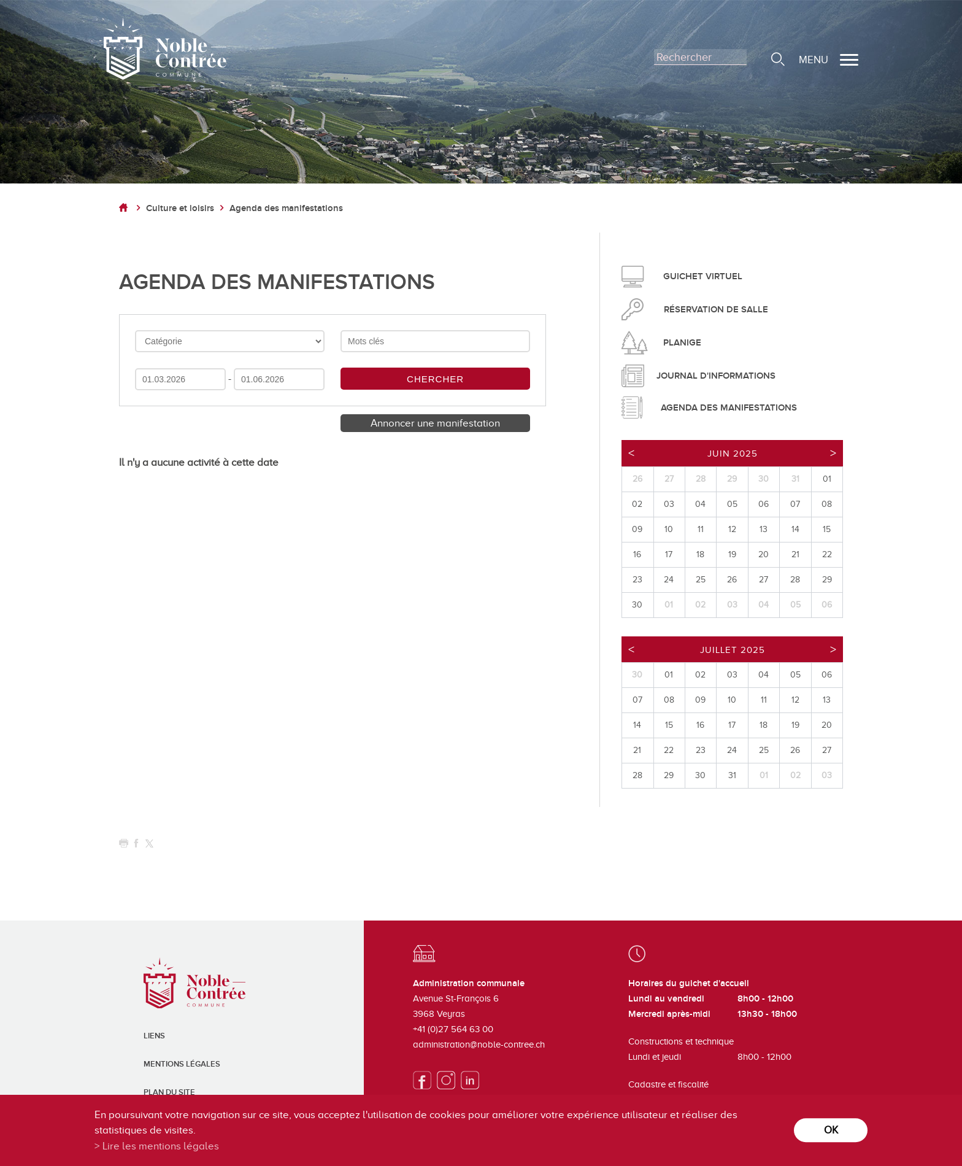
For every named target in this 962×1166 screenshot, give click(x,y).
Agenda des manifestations (286, 208)
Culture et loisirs (180, 208)
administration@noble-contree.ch (479, 1044)
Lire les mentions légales (160, 1146)
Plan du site (169, 1092)
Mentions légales (182, 1064)
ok (831, 1130)
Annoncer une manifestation (435, 423)
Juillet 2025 (732, 650)
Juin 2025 (732, 453)
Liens (154, 1036)
